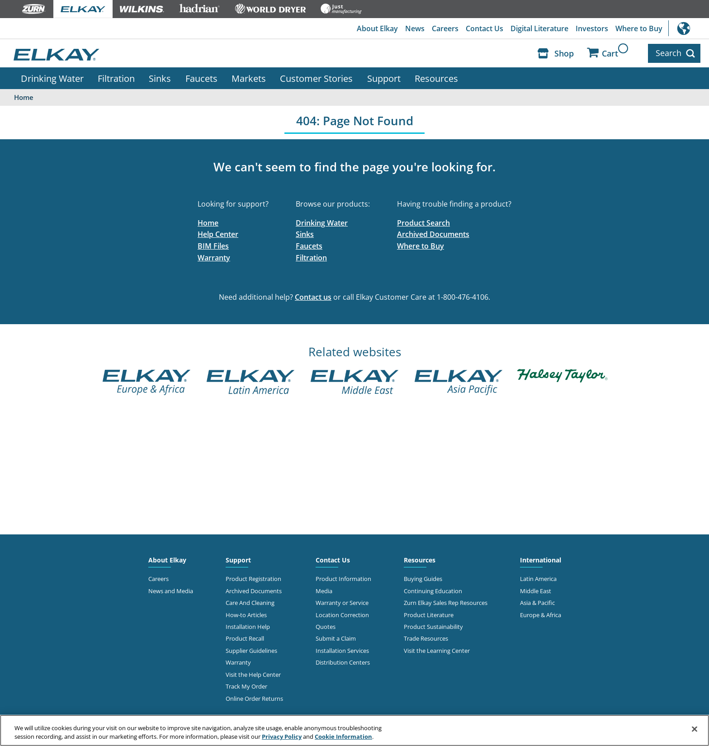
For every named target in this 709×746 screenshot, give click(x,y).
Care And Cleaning (250, 603)
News (415, 28)
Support (384, 78)
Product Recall (245, 638)
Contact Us (484, 28)
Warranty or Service (342, 603)
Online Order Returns (254, 698)
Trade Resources (426, 638)
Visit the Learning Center (437, 651)
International (688, 28)
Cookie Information (343, 736)
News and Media (170, 591)
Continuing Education (433, 591)
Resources (436, 78)
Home (208, 223)
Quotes (326, 627)
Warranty (214, 258)
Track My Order (246, 686)
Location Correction (342, 615)
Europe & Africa (540, 615)
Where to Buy (638, 28)
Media (324, 591)
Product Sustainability (433, 627)
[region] (354, 730)
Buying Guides (423, 579)
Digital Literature (539, 28)
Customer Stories (316, 78)
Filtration (116, 78)
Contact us (313, 297)
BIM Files (213, 246)
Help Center (218, 234)
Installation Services (342, 651)
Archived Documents (433, 234)
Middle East (535, 591)
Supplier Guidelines (251, 651)
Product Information (343, 579)
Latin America (538, 579)
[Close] (694, 729)
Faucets (201, 78)
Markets (249, 78)
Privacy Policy (282, 736)
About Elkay (377, 28)
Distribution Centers (343, 662)
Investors (592, 28)
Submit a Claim (336, 638)
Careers (445, 28)
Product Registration (253, 579)
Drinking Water (52, 78)
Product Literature (429, 615)
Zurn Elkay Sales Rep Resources (445, 603)
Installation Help (248, 627)
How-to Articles (246, 615)
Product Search (423, 223)
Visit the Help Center (253, 674)
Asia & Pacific (537, 603)
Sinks (160, 78)
